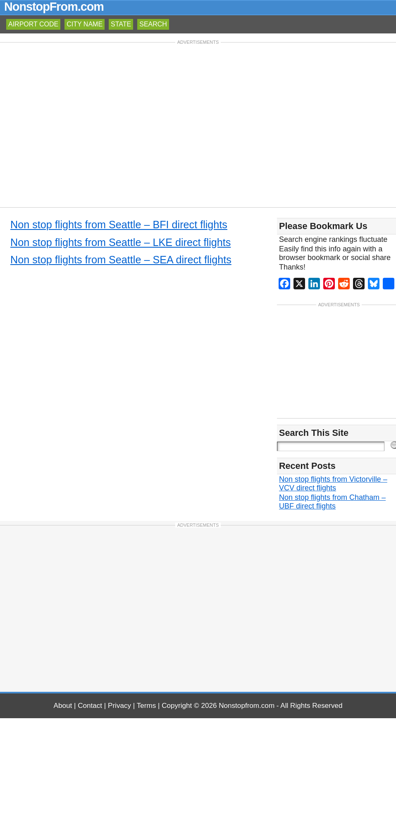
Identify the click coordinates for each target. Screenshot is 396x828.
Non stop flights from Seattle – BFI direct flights (118, 224)
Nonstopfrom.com (246, 706)
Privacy (119, 706)
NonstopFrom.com (54, 6)
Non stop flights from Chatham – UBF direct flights (332, 501)
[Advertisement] (198, 124)
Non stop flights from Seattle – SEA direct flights (120, 259)
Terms (146, 706)
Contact (90, 706)
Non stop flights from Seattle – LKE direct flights (120, 242)
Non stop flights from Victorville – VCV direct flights (333, 483)
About (63, 706)
